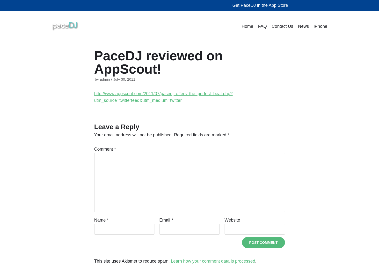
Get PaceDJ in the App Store (260, 5)
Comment (105, 149)
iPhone (320, 26)
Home (247, 26)
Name (101, 220)
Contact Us (282, 26)
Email (166, 220)
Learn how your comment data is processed (213, 261)
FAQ (262, 26)
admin (105, 79)
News (303, 26)
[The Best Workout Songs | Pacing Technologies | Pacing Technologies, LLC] (65, 26)
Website (232, 220)
